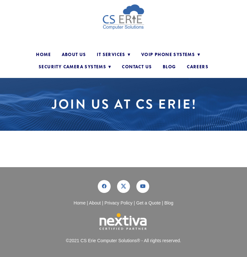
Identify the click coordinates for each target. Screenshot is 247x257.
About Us (74, 54)
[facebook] (104, 186)
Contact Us (137, 67)
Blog (169, 67)
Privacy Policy (119, 202)
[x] (123, 186)
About (95, 202)
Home (43, 54)
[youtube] (142, 186)
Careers (197, 67)
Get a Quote (148, 202)
